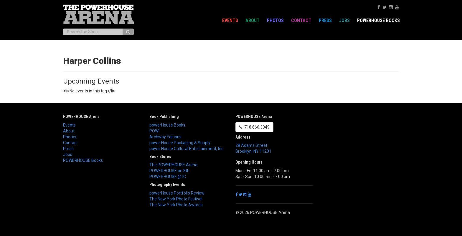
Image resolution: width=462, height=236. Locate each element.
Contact (301, 20)
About (252, 20)
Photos (275, 20)
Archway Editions (165, 136)
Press (325, 20)
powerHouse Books (167, 125)
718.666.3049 (254, 127)
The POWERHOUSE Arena (173, 164)
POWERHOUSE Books (378, 20)
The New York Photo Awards (176, 204)
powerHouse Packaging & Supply (179, 142)
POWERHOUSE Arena (81, 116)
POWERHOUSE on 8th (169, 170)
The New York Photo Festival (175, 199)
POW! (154, 131)
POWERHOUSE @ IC (167, 176)
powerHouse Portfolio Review (176, 193)
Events (230, 20)
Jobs (344, 20)
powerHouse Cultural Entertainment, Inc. (186, 148)
